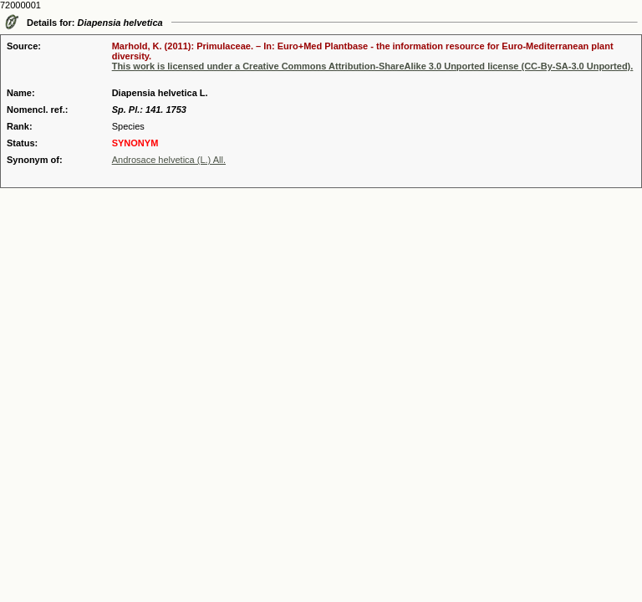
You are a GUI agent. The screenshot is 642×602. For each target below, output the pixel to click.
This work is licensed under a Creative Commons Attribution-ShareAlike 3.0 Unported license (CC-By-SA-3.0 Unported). (373, 66)
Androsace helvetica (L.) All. (169, 160)
